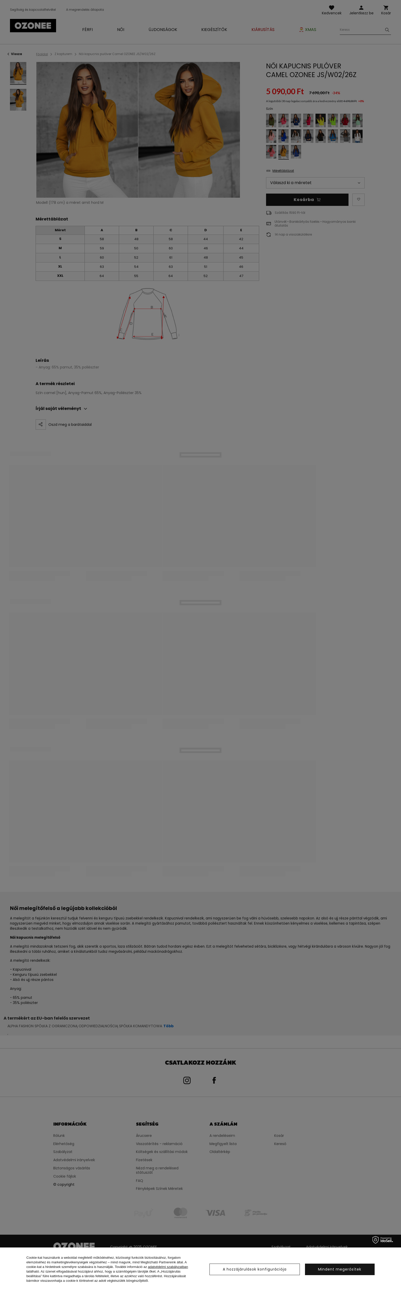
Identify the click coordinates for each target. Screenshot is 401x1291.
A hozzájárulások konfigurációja (255, 1269)
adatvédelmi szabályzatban (168, 1267)
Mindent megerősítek (339, 1269)
